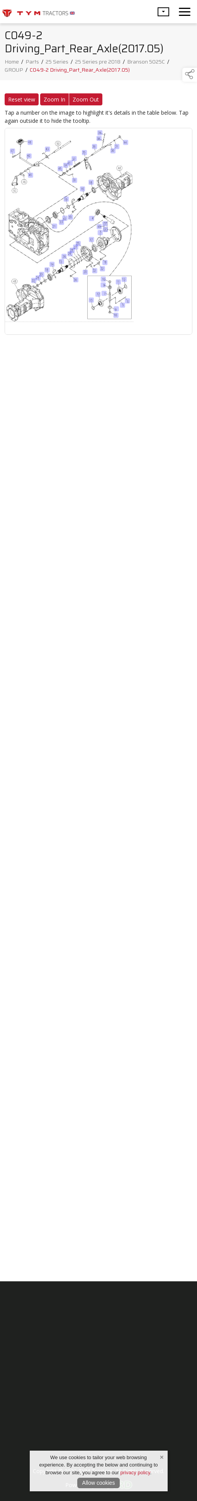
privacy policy (135, 1472)
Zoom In (54, 102)
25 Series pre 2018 (98, 64)
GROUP (14, 72)
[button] (163, 11)
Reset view (21, 102)
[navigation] (184, 11)
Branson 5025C (146, 64)
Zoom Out (86, 102)
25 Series (57, 64)
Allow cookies (98, 1483)
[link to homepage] (38, 11)
